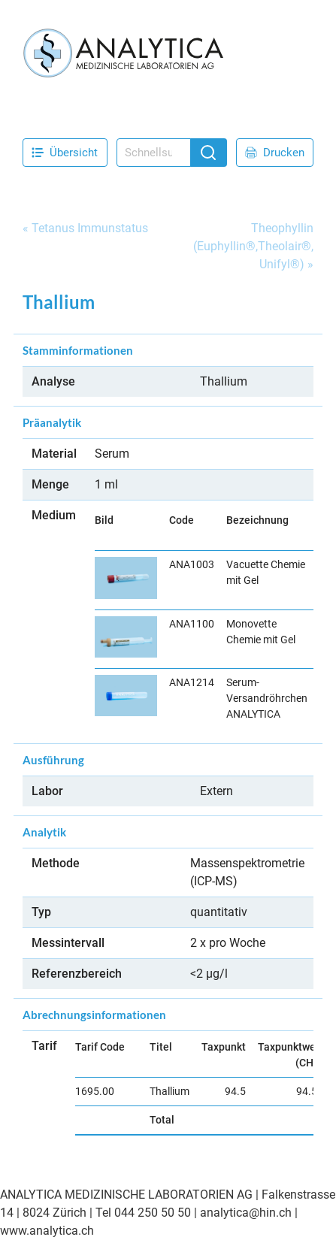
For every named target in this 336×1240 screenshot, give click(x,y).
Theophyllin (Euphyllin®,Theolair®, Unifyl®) (253, 246)
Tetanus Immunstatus (90, 228)
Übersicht (65, 153)
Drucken (274, 153)
